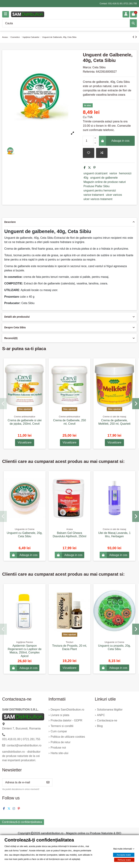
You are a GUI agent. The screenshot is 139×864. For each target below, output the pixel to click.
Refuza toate (124, 859)
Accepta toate (124, 854)
